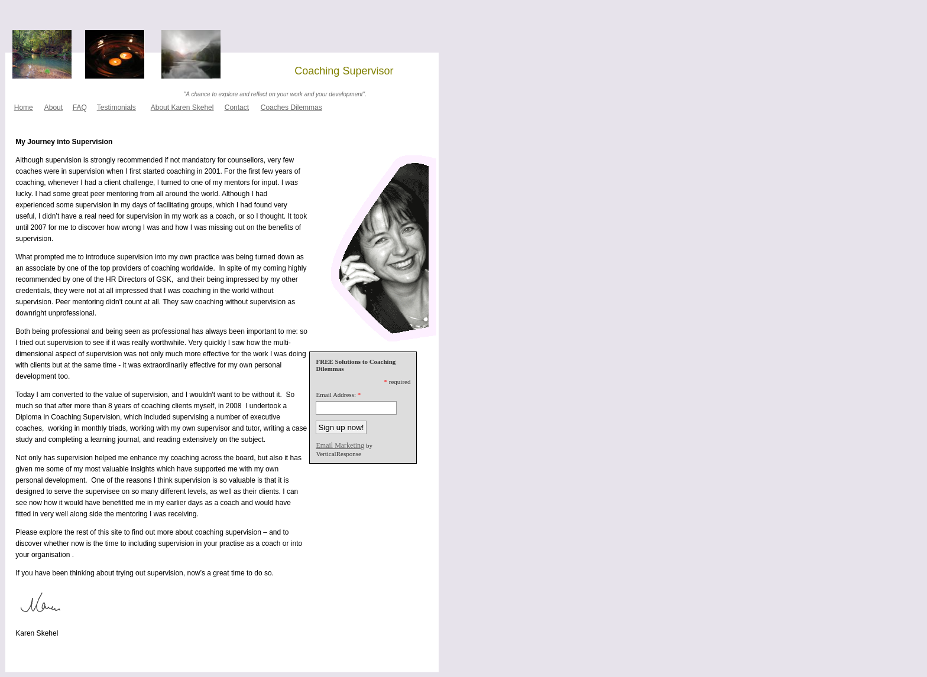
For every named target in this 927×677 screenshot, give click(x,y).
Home (23, 107)
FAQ (80, 107)
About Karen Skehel (182, 107)
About (53, 107)
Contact (237, 107)
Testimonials (116, 107)
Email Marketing (340, 445)
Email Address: (336, 394)
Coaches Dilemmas (291, 107)
